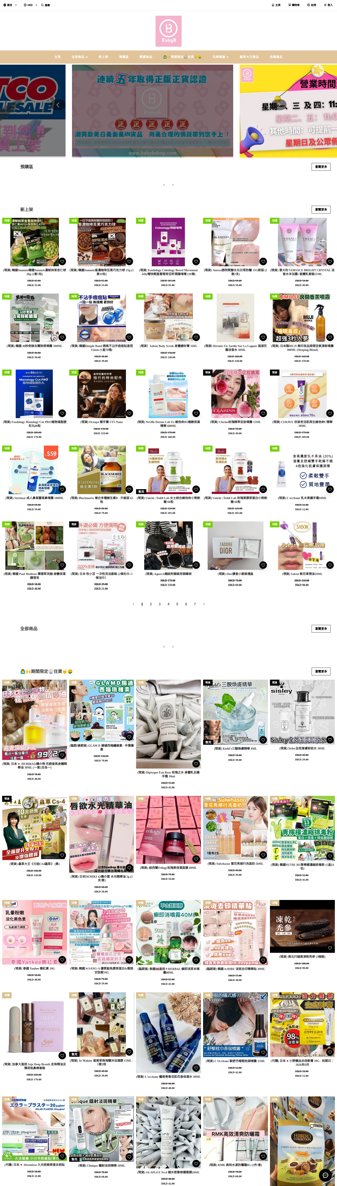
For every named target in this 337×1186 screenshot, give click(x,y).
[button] (278, 104)
